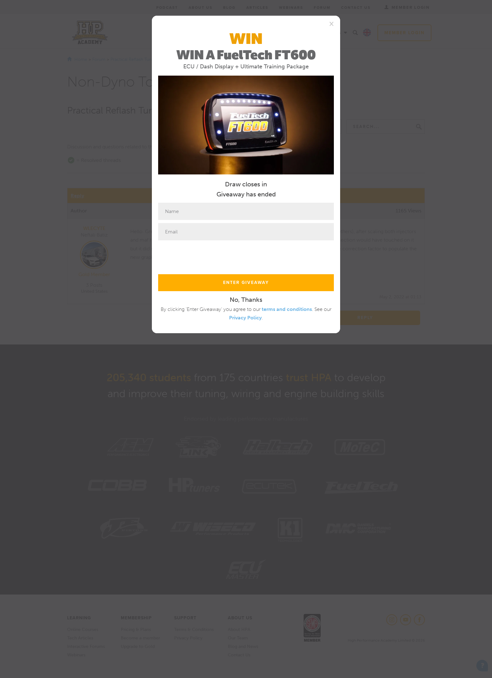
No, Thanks (246, 299)
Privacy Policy (245, 318)
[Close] (331, 23)
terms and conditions (287, 309)
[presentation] (206, 255)
